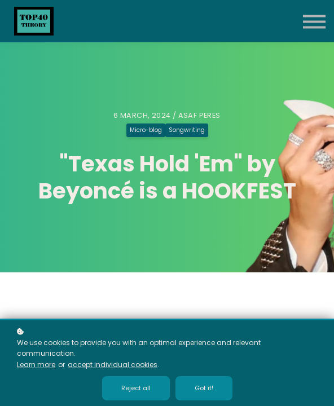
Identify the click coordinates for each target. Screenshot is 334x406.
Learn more (36, 364)
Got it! (204, 387)
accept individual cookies (112, 364)
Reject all (136, 387)
